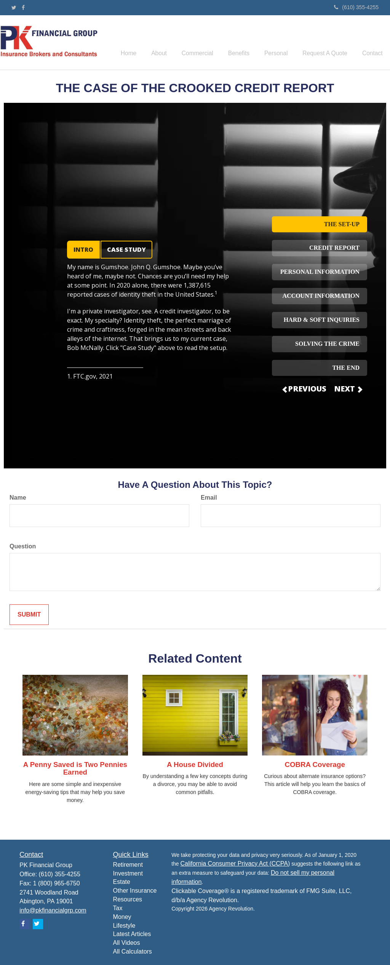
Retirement (128, 864)
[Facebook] (23, 7)
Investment (128, 873)
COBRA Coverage (315, 764)
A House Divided (195, 764)
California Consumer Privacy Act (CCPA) (235, 863)
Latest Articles (132, 934)
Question (23, 546)
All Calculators (132, 951)
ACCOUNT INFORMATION (321, 295)
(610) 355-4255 (356, 7)
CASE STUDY (126, 249)
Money (122, 917)
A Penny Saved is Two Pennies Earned (75, 768)
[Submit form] (29, 614)
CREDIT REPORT (334, 247)
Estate (121, 882)
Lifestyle (124, 925)
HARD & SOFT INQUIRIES (322, 319)
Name (18, 497)
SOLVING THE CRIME (327, 343)
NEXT (347, 388)
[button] (176, 42)
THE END (346, 367)
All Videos (126, 942)
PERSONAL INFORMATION (320, 271)
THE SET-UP (342, 224)
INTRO (83, 249)
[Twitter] (13, 7)
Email (209, 497)
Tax (118, 908)
